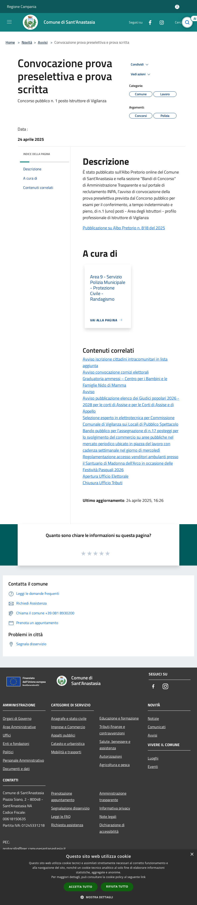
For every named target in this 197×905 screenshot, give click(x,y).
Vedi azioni (141, 74)
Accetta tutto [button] (80, 887)
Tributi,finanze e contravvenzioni (112, 730)
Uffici (7, 735)
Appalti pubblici (63, 735)
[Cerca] (187, 22)
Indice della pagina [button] (36, 154)
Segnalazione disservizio (70, 808)
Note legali (107, 816)
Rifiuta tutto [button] (117, 887)
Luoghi (153, 758)
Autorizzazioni (110, 756)
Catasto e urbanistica (68, 743)
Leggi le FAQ (61, 816)
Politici (8, 752)
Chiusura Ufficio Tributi (102, 483)
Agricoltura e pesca (114, 764)
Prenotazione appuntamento (62, 796)
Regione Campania (21, 6)
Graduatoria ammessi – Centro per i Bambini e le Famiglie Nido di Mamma (125, 381)
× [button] (192, 854)
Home (10, 42)
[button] (98, 897)
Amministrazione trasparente (112, 796)
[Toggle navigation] (9, 22)
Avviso (89, 391)
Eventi (153, 766)
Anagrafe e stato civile (68, 718)
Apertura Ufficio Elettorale (105, 476)
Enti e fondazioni (16, 743)
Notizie (153, 718)
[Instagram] (159, 22)
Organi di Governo (17, 718)
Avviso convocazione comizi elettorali (116, 372)
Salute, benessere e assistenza (114, 745)
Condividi (140, 64)
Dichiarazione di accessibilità (112, 828)
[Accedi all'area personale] (177, 6)
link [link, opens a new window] (143, 877)
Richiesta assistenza (67, 825)
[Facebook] (148, 22)
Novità (27, 42)
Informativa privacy (114, 808)
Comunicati (157, 727)
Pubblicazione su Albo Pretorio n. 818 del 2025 (124, 228)
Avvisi (43, 42)
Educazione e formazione (119, 718)
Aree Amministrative (19, 727)
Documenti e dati (16, 768)
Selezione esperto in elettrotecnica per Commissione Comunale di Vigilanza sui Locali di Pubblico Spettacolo (130, 421)
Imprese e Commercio (68, 727)
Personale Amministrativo (23, 760)
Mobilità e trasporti (66, 752)
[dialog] (98, 877)
